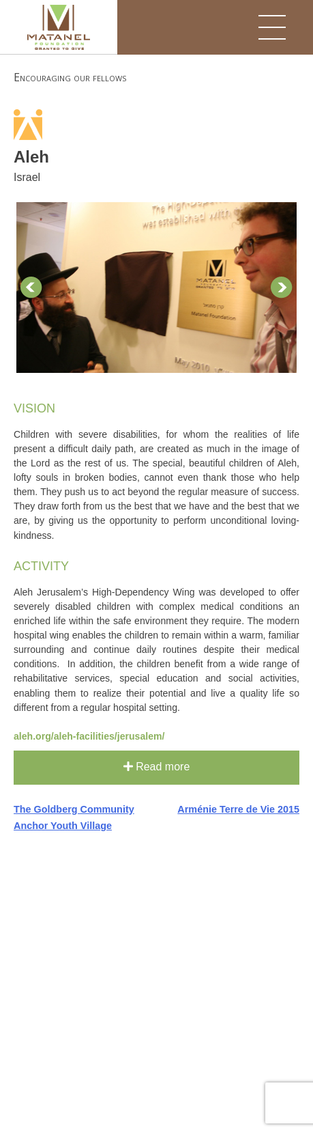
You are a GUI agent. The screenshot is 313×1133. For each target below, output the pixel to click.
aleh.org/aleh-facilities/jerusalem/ (89, 736)
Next (282, 287)
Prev (31, 287)
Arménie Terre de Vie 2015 (238, 809)
